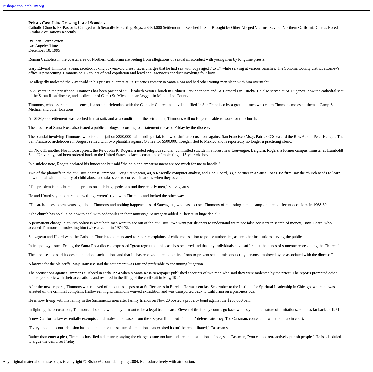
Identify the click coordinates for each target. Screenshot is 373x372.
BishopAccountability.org (23, 6)
